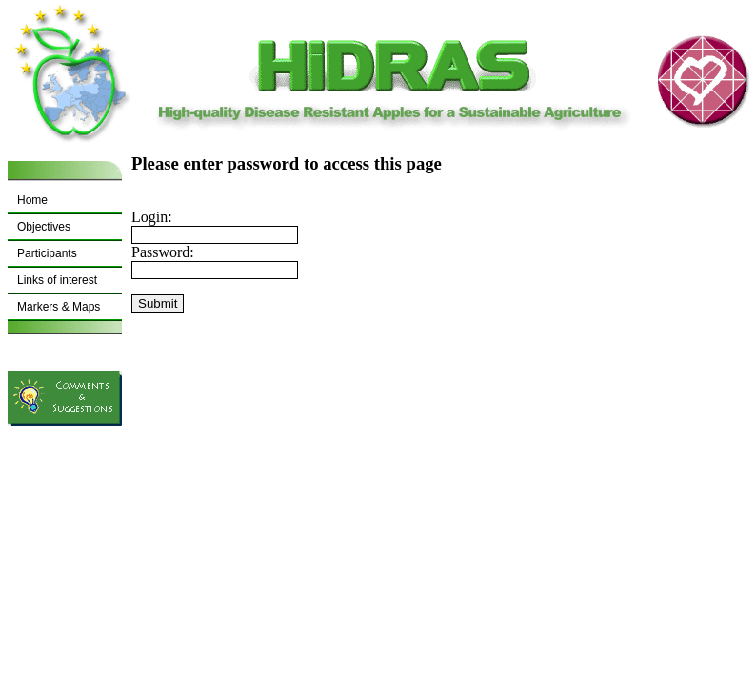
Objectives (43, 226)
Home (32, 200)
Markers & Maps (58, 306)
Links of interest (57, 280)
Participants (47, 253)
